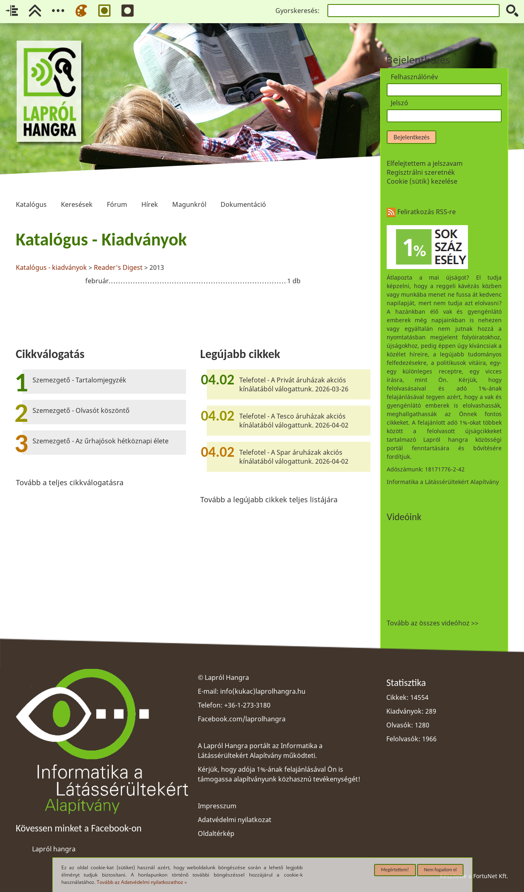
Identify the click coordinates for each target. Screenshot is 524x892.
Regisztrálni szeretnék (421, 172)
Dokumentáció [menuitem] (243, 191)
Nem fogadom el (440, 869)
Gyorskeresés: (297, 10)
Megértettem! (395, 869)
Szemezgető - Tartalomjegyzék (79, 379)
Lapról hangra (54, 848)
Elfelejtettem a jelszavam (425, 163)
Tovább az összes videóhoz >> (433, 623)
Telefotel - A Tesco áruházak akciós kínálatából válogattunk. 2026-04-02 (294, 421)
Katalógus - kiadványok (51, 267)
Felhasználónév (414, 76)
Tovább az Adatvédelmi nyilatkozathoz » (142, 882)
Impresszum (217, 805)
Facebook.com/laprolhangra (242, 718)
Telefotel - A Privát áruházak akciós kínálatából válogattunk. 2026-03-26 (294, 384)
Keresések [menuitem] (77, 191)
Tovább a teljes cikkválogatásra (69, 482)
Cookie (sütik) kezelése (422, 181)
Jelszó (399, 102)
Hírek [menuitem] (149, 191)
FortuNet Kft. (490, 876)
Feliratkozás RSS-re (421, 211)
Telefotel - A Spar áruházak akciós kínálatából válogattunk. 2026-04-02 (294, 457)
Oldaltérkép (216, 833)
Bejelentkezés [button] (411, 137)
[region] (193, 258)
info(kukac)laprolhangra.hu (262, 691)
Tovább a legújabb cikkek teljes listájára (269, 499)
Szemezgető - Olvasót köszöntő (81, 410)
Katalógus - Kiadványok (101, 239)
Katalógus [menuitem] (31, 191)
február (97, 280)
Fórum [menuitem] (117, 191)
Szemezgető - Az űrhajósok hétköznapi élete (100, 440)
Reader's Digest (118, 267)
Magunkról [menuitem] (189, 191)
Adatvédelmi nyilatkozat (234, 819)
